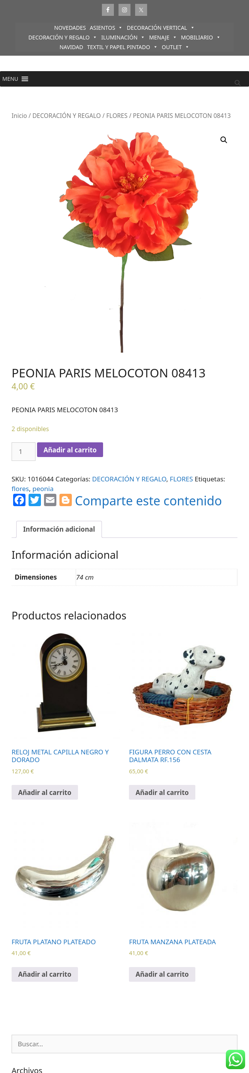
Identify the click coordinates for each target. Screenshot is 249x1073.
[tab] (59, 529)
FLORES (116, 115)
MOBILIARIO (201, 37)
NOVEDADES (70, 27)
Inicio (19, 115)
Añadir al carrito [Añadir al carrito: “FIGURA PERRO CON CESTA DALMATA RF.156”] (162, 792)
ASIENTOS (106, 27)
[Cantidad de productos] (24, 451)
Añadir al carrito (70, 449)
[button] (10, 79)
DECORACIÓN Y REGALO (62, 37)
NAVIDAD (71, 47)
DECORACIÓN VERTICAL (161, 27)
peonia (43, 488)
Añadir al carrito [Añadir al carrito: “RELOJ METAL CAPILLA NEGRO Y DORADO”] (44, 792)
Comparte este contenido (148, 501)
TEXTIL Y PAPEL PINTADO (122, 47)
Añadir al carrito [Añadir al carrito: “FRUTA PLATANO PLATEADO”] (44, 974)
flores (20, 488)
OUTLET (176, 47)
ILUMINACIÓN (123, 37)
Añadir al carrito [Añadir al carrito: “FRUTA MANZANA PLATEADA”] (162, 974)
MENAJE (163, 37)
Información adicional (59, 529)
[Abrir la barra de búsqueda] (237, 82)
